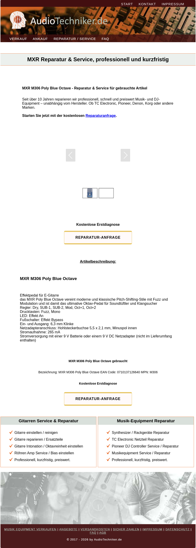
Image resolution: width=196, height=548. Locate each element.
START (127, 4)
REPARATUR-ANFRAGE (98, 237)
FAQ (105, 39)
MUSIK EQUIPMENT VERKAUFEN (30, 529)
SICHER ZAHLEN (126, 529)
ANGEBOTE (68, 529)
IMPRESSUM (173, 4)
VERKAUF (18, 39)
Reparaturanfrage (101, 116)
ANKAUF (40, 39)
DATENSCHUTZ (177, 529)
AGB (102, 532)
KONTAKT (147, 4)
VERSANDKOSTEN (95, 529)
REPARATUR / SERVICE (75, 39)
